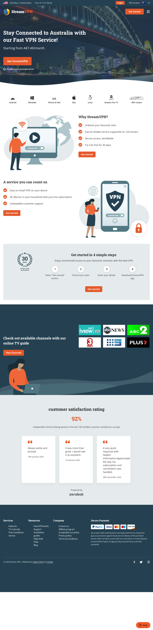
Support (38, 529)
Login (120, 3)
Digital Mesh (38, 562)
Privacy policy (65, 535)
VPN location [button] (138, 3)
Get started (134, 11)
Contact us (64, 526)
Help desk (38, 538)
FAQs (36, 541)
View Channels (13, 352)
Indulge (49, 562)
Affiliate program (67, 529)
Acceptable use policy (69, 532)
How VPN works (41, 526)
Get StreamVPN (17, 61)
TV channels (14, 529)
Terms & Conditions (68, 538)
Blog (36, 545)
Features (13, 526)
